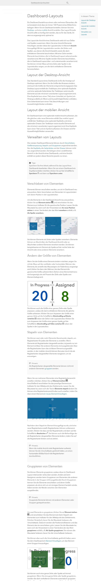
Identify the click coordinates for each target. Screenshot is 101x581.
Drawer (63, 148)
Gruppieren (56, 146)
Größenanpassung (34, 146)
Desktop (30, 30)
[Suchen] (67, 3)
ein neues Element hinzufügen (55, 394)
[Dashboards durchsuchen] (49, 3)
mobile (44, 30)
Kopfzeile (37, 148)
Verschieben (70, 143)
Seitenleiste (48, 148)
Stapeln (45, 146)
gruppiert (48, 369)
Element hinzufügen (53, 541)
